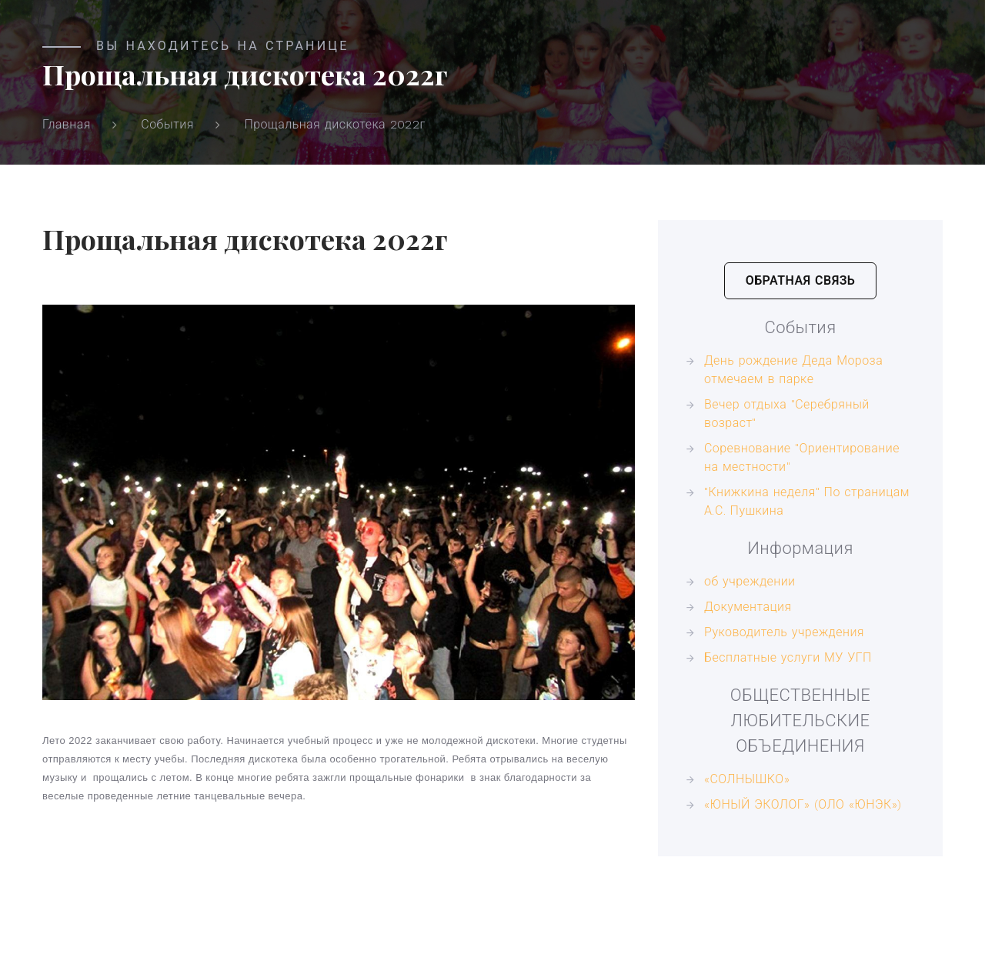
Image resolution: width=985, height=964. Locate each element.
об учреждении (750, 581)
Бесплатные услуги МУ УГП (788, 657)
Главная (66, 124)
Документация (748, 606)
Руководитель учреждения (784, 632)
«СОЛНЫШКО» (747, 779)
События (167, 124)
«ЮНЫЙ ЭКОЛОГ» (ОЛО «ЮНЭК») (803, 804)
